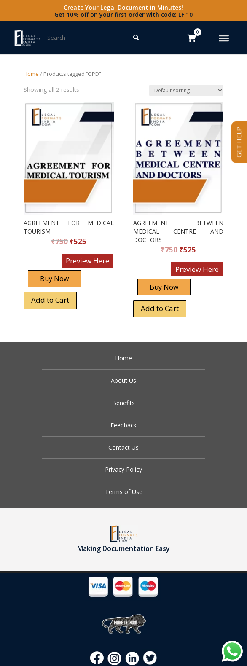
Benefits (123, 403)
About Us (123, 380)
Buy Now (54, 278)
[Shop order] (186, 90)
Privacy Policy (123, 469)
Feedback (123, 425)
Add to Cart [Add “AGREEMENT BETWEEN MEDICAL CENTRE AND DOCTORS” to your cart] (160, 308)
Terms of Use (123, 492)
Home (31, 74)
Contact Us (123, 447)
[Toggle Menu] (224, 38)
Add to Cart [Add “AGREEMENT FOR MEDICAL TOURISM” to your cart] (50, 300)
